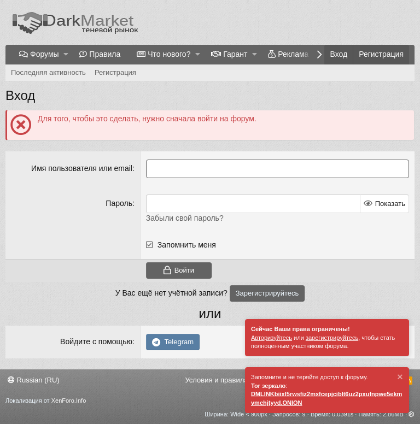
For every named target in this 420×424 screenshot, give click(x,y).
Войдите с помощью (96, 341)
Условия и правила (216, 380)
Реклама (293, 54)
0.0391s (342, 414)
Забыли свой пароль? (185, 218)
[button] (66, 54)
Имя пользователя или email (81, 168)
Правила (104, 54)
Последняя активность (48, 72)
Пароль (119, 203)
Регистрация (115, 72)
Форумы (44, 54)
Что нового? (169, 54)
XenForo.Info (68, 400)
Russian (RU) (34, 380)
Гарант (235, 54)
